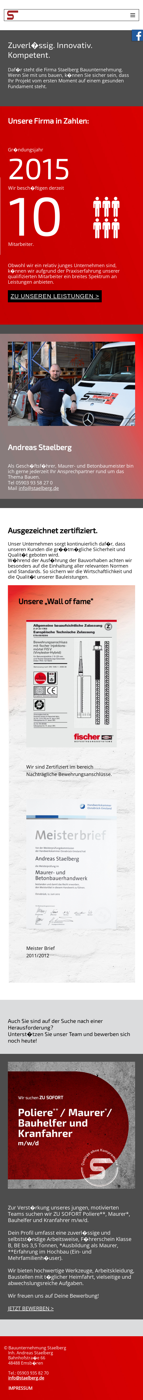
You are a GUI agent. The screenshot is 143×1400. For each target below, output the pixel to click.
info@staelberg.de (39, 488)
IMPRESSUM (20, 1388)
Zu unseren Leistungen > (55, 296)
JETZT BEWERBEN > (31, 1308)
